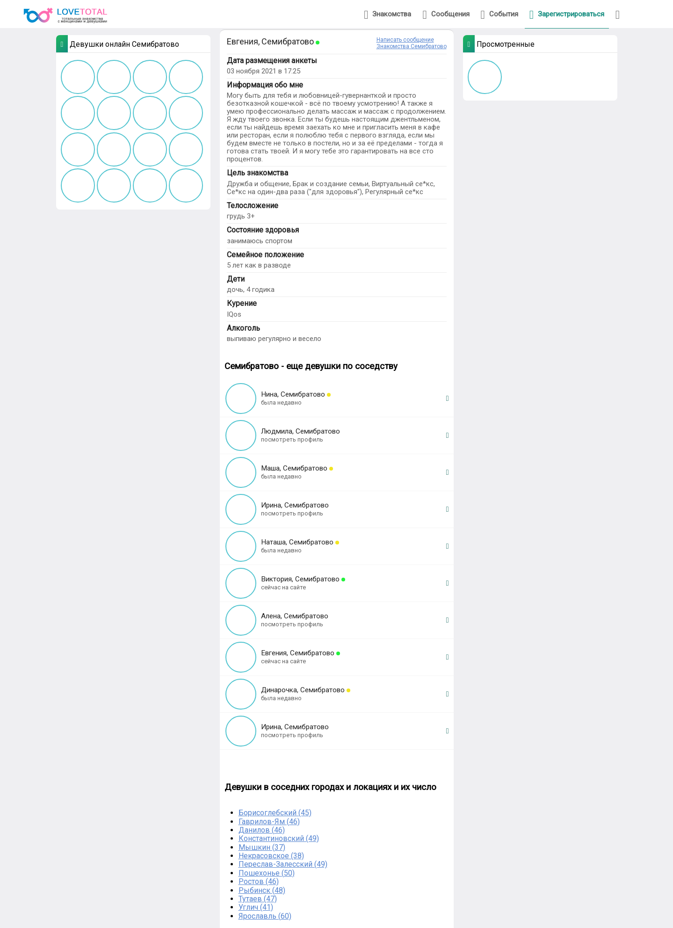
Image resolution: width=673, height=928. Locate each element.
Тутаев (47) (258, 898)
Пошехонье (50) (267, 873)
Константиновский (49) (279, 838)
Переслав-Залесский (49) (283, 864)
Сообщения (445, 15)
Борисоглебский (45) (275, 812)
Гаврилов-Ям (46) (269, 821)
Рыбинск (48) (262, 890)
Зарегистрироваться (566, 15)
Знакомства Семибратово (411, 46)
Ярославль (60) (265, 916)
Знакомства (387, 15)
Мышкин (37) (262, 847)
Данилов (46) (262, 830)
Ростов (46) (259, 881)
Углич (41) (256, 907)
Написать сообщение (405, 39)
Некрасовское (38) (271, 855)
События (499, 15)
